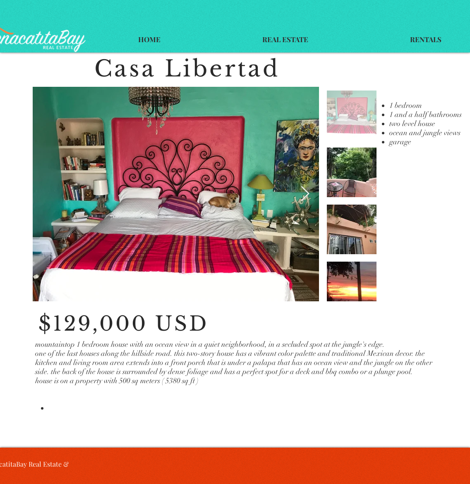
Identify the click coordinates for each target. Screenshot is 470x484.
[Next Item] (305, 194)
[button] (285, 39)
